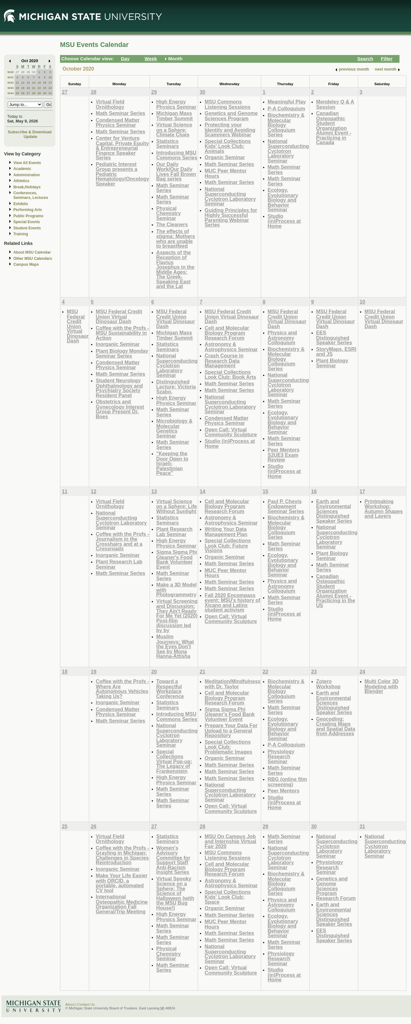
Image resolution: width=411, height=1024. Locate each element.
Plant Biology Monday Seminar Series (122, 353)
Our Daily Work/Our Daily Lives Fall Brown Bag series (176, 171)
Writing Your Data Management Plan (226, 531)
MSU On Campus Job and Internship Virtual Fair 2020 (230, 841)
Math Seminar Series (120, 113)
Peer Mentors (283, 790)
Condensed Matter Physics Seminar (118, 122)
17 (50, 82)
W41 (10, 77)
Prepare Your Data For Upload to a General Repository (231, 730)
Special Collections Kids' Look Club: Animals (228, 146)
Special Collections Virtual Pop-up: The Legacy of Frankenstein (174, 761)
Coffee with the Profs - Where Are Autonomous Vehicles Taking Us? (122, 688)
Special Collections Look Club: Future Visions (228, 545)
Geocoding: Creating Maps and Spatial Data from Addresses (335, 726)
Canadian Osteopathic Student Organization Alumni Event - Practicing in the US (335, 590)
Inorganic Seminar (118, 344)
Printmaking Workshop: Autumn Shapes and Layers (384, 508)
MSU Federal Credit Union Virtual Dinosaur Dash (78, 326)
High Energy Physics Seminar (176, 104)
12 (23, 82)
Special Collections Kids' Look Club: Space (228, 897)
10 (50, 77)
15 (39, 82)
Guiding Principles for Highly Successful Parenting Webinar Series (231, 217)
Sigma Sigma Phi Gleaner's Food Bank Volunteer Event (176, 559)
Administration (26, 175)
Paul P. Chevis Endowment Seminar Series (286, 506)
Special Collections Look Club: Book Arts (230, 374)
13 (28, 82)
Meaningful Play (287, 101)
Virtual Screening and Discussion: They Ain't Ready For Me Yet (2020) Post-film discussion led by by (177, 615)
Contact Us (86, 1004)
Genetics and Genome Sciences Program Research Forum (336, 888)
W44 (10, 93)
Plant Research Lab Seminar (119, 564)
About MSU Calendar (32, 252)
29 (28, 72)
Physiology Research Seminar (281, 756)
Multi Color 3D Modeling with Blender (382, 686)
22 (39, 88)
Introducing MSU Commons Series (176, 155)
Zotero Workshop (328, 683)
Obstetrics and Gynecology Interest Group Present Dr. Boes (120, 409)
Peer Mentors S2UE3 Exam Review (283, 454)
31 (50, 93)
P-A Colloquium (286, 108)
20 (28, 88)
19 (23, 88)
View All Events (27, 163)
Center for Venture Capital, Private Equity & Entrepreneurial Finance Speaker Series (122, 147)
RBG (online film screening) (287, 781)
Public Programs (28, 216)
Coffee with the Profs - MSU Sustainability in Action (122, 333)
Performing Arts (27, 210)
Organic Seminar (225, 157)
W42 (10, 82)
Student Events (27, 228)
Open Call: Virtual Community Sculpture (231, 432)
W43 (10, 88)
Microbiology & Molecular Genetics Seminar (174, 428)
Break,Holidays (27, 187)
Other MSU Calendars (32, 258)
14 (33, 82)
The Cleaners (172, 224)
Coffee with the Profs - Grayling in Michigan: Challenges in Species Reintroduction (122, 855)
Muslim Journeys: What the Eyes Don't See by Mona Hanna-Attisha (175, 646)
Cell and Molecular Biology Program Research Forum (227, 333)
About (70, 1004)
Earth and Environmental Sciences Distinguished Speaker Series (334, 511)
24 (50, 88)
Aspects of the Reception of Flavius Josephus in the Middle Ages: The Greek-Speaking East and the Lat (175, 269)
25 (17, 93)
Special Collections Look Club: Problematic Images (228, 747)
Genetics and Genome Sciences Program (231, 115)
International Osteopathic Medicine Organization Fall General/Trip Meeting (122, 904)
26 (23, 93)
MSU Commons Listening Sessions (227, 104)
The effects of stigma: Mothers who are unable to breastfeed (175, 238)
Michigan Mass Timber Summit (174, 115)
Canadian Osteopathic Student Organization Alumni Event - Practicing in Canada (333, 127)
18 (17, 88)
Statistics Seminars (167, 143)
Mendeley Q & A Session (335, 104)
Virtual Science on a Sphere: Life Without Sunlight (176, 506)
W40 (10, 72)
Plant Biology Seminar (332, 363)
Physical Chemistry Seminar (168, 213)
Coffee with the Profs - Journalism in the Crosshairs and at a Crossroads (122, 541)
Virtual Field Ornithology (110, 104)
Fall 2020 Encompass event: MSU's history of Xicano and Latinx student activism (232, 602)
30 (33, 72)
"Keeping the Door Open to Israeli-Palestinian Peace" (172, 463)
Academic (22, 169)
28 (23, 72)
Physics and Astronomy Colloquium (282, 337)
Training (20, 234)
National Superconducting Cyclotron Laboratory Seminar (230, 196)
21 (33, 88)
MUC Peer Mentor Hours (226, 173)
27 (17, 72)
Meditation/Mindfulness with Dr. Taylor (233, 683)
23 (44, 88)
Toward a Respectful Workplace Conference (170, 688)
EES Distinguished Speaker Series (334, 337)
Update (30, 136)
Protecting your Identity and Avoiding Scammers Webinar (230, 129)
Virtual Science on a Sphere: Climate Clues (174, 129)
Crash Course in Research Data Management (224, 360)
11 (17, 82)
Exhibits (20, 204)
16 (44, 82)
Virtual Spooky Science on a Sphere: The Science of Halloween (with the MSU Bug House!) (175, 893)
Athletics (21, 181)
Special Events (26, 222)
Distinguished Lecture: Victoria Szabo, (176, 386)
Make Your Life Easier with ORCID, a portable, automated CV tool (121, 883)
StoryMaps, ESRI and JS (336, 351)
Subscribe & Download (30, 132)
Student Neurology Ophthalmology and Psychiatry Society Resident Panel (119, 388)
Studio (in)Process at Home (284, 221)
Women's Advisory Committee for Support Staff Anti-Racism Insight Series (173, 860)
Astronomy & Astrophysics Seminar (231, 346)
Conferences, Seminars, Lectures (30, 195)
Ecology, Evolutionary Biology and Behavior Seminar (283, 199)
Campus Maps (26, 264)
